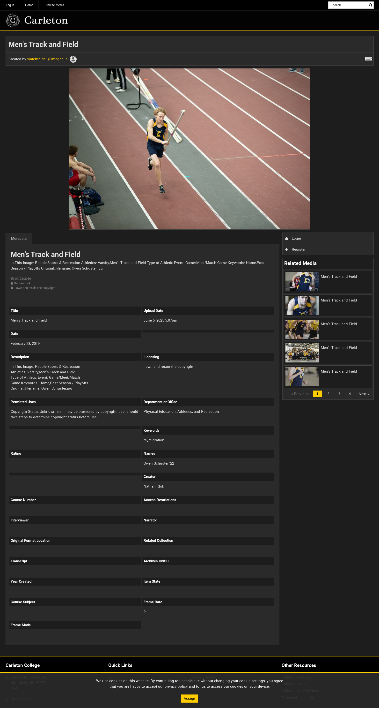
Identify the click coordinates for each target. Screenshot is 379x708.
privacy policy (176, 686)
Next (364, 393)
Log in (10, 5)
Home (29, 5)
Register (295, 249)
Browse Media (54, 5)
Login (293, 238)
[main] (190, 343)
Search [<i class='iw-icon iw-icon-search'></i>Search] (370, 5)
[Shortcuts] (368, 58)
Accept (189, 698)
